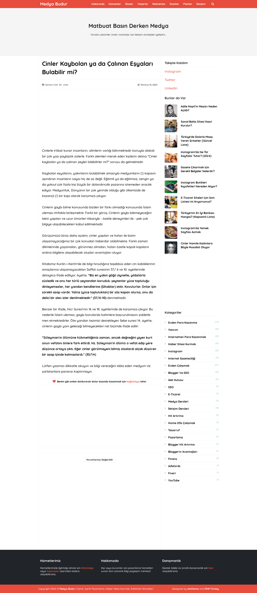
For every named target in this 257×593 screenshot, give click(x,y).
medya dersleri (178, 401)
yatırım (173, 329)
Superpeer (53, 571)
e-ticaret (174, 394)
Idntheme (193, 588)
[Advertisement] (99, 117)
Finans (172, 459)
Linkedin (171, 88)
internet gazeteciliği (181, 358)
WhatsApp (87, 568)
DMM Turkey (212, 588)
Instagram (173, 71)
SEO (171, 387)
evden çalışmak (178, 365)
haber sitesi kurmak (182, 344)
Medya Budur (67, 588)
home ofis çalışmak (181, 423)
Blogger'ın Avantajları (182, 451)
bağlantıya (133, 381)
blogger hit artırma (181, 444)
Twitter (170, 80)
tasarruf (174, 430)
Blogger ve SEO (178, 373)
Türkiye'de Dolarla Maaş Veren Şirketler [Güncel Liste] (197, 140)
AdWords (174, 466)
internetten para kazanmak (187, 337)
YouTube (173, 480)
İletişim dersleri (178, 408)
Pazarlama (175, 437)
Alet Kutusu (175, 380)
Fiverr (172, 473)
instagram (175, 351)
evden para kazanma (182, 322)
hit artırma (175, 416)
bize (210, 568)
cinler (65, 84)
